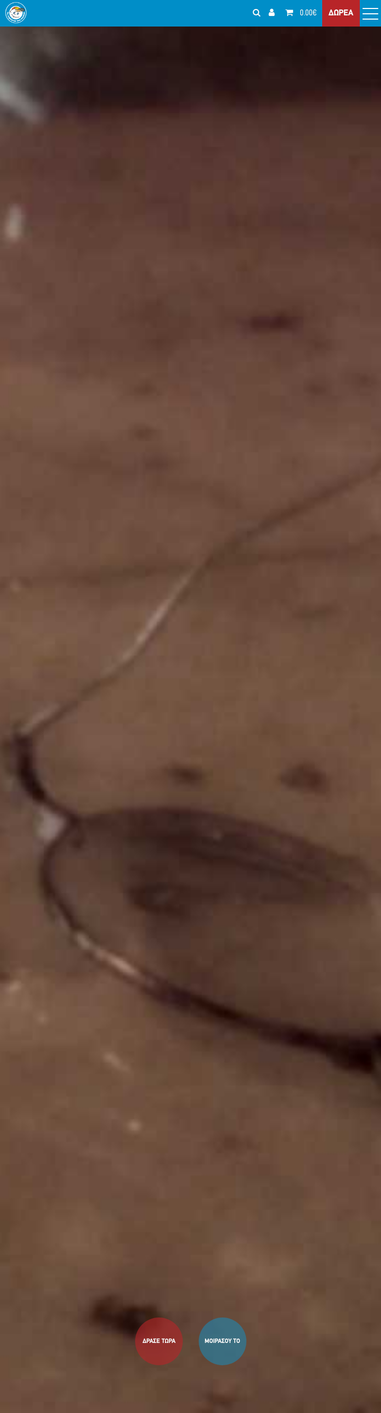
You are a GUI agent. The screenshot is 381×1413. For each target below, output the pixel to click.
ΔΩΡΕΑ (341, 13)
